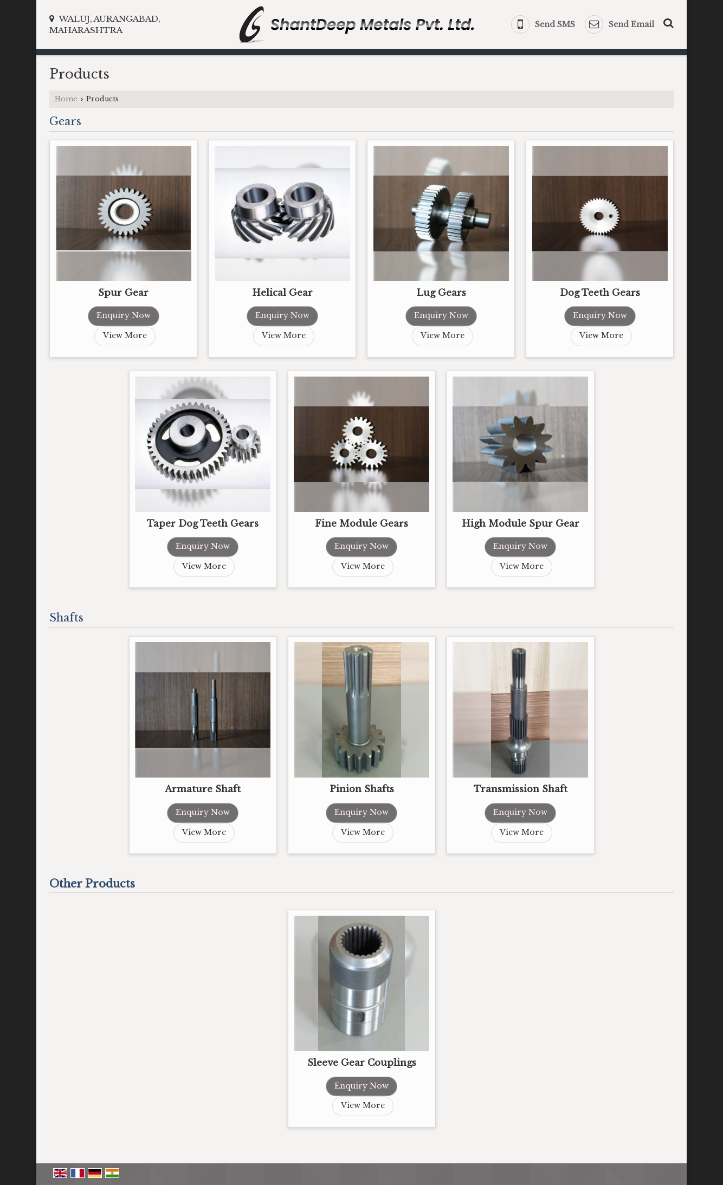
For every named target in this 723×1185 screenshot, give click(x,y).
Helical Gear (282, 293)
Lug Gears (441, 293)
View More (125, 335)
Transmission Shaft (520, 789)
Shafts (66, 617)
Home (66, 99)
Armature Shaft (203, 789)
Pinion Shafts (362, 789)
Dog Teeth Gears (600, 293)
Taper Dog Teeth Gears (203, 523)
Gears (65, 121)
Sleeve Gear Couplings (361, 1063)
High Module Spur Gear (520, 523)
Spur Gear (123, 293)
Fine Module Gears (361, 523)
